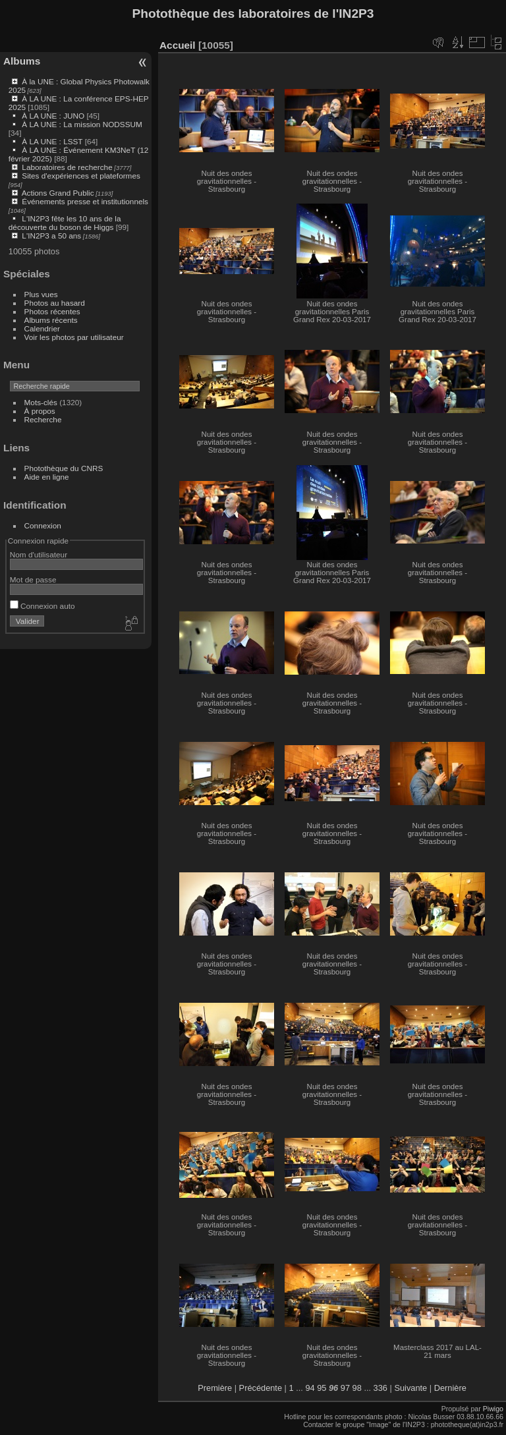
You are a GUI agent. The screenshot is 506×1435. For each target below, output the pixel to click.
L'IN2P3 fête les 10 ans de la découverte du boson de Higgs (65, 222)
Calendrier (42, 328)
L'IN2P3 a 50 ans (51, 235)
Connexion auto (42, 606)
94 (309, 1388)
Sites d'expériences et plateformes (81, 175)
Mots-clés (40, 402)
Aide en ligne (46, 476)
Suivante (410, 1388)
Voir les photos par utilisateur (74, 337)
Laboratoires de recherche (67, 167)
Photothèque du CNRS (63, 468)
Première (215, 1388)
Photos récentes (52, 311)
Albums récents (51, 320)
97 (345, 1388)
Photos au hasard (54, 302)
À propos (39, 411)
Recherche (43, 419)
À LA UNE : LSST (52, 141)
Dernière (450, 1388)
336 (380, 1388)
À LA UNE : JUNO (54, 115)
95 (321, 1388)
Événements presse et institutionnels (85, 201)
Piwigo (493, 1409)
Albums (21, 61)
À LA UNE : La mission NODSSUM (82, 124)
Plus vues (41, 294)
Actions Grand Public (58, 192)
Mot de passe (33, 579)
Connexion (42, 525)
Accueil (177, 45)
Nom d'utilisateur (38, 554)
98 (357, 1388)
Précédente (260, 1388)
